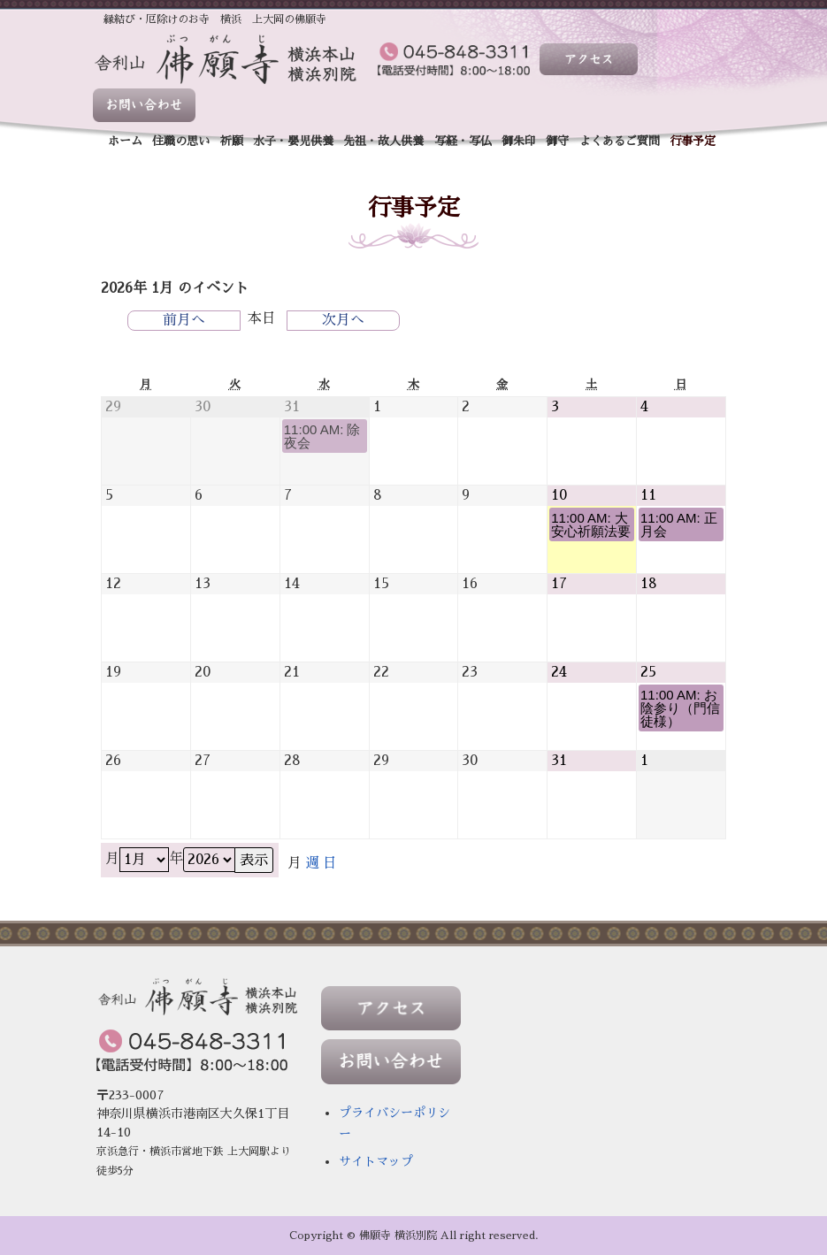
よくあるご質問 (619, 141)
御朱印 (519, 141)
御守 (557, 141)
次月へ (343, 320)
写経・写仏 (463, 141)
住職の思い (181, 141)
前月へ (184, 320)
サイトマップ (376, 1161)
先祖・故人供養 (383, 141)
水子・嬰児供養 (293, 141)
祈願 (231, 141)
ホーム (125, 141)
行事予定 (693, 141)
